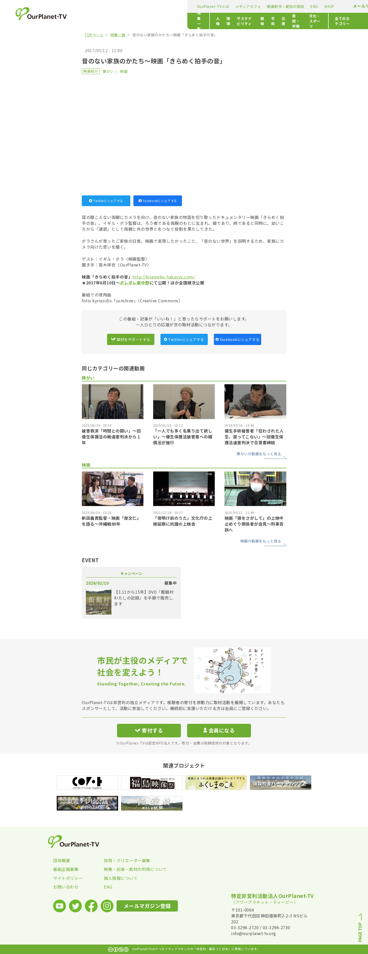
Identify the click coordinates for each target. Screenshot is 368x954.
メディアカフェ (136, 6)
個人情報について (120, 878)
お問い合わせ (65, 887)
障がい (108, 71)
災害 (205, 21)
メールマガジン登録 (260, 6)
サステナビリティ (154, 21)
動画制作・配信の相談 (173, 6)
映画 (124, 71)
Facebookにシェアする (158, 200)
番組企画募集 (65, 869)
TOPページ (93, 34)
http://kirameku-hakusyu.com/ (163, 277)
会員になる (219, 730)
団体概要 (61, 860)
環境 (129, 21)
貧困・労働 (224, 21)
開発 (178, 21)
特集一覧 (92, 21)
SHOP (217, 6)
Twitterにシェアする (106, 200)
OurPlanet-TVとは (101, 6)
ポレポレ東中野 (135, 283)
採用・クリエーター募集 (127, 860)
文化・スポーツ (253, 21)
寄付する (298, 5)
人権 (116, 21)
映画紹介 (90, 71)
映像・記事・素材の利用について (129, 869)
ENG (202, 6)
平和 (192, 21)
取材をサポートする (130, 339)
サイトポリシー (68, 878)
